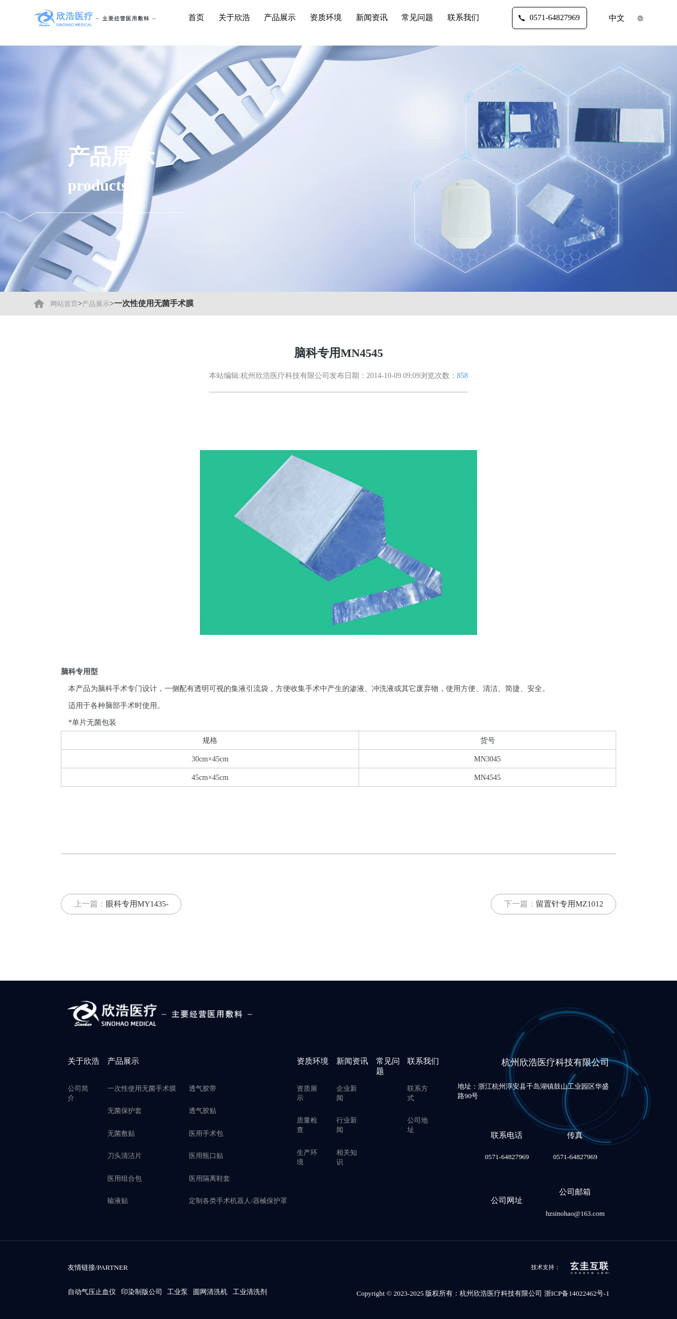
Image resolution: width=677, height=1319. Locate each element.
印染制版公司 (141, 1292)
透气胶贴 (202, 1111)
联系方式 (417, 1093)
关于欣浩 (234, 17)
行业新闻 (346, 1125)
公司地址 (417, 1125)
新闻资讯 (372, 17)
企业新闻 (346, 1093)
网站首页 (64, 304)
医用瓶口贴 (206, 1156)
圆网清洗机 (210, 1292)
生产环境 (307, 1157)
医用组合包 (124, 1178)
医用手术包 (206, 1133)
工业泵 (177, 1292)
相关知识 (346, 1157)
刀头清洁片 (124, 1156)
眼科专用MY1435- (137, 904)
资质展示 (307, 1093)
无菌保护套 (124, 1111)
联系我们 (463, 17)
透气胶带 (202, 1088)
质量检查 (307, 1125)
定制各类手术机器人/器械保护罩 (238, 1201)
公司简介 (78, 1093)
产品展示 (280, 17)
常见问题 (417, 17)
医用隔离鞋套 (209, 1178)
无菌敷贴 (121, 1133)
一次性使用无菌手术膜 (141, 1088)
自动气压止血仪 (92, 1292)
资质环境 (326, 17)
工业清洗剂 (250, 1292)
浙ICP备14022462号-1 (576, 1293)
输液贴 (117, 1201)
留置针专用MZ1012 (569, 904)
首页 (196, 17)
